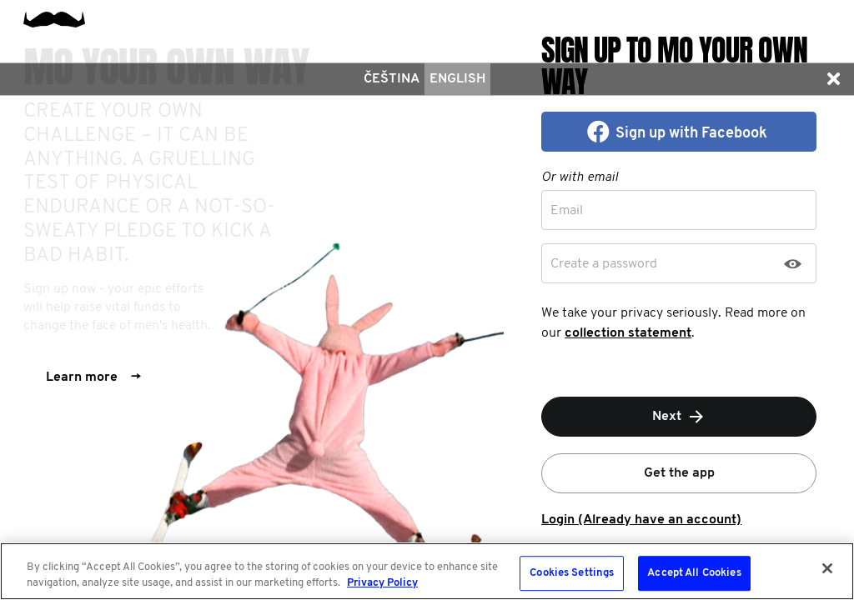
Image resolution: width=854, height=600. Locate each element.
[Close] (827, 568)
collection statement (628, 333)
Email (566, 211)
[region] (427, 571)
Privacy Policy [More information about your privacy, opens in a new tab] (382, 583)
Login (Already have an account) (641, 520)
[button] (833, 79)
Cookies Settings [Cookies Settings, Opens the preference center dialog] (572, 573)
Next (679, 417)
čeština (391, 79)
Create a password (603, 264)
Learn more (93, 378)
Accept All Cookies (694, 573)
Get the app (679, 473)
